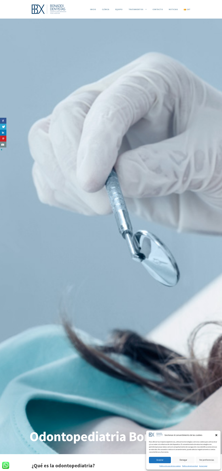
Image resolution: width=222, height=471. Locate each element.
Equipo (119, 9)
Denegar (183, 460)
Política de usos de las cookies (170, 466)
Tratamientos (136, 9)
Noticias (173, 9)
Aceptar (159, 460)
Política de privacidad (190, 466)
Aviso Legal (203, 466)
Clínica (105, 9)
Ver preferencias (206, 460)
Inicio (93, 9)
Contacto (157, 9)
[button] (216, 435)
